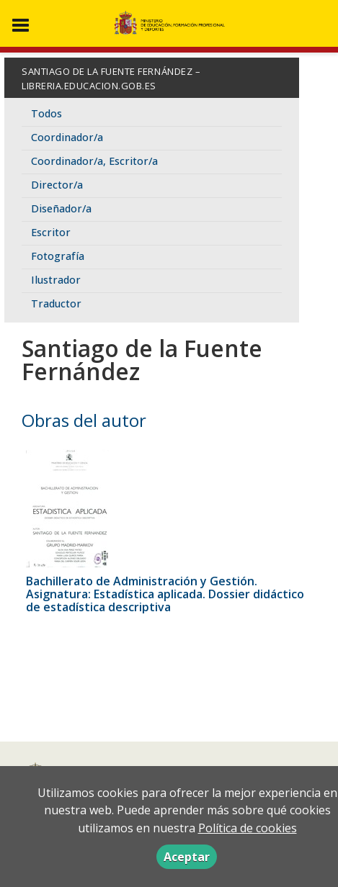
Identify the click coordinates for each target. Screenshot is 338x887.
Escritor (51, 232)
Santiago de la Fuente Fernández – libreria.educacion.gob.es (111, 78)
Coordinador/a (67, 137)
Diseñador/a (61, 208)
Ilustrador (56, 280)
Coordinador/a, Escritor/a (94, 161)
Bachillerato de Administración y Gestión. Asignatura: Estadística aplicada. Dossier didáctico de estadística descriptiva (165, 594)
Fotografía (57, 256)
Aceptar (187, 857)
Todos (46, 113)
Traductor (56, 303)
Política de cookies (247, 828)
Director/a (57, 185)
